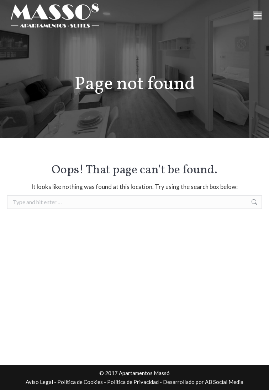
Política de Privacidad (133, 382)
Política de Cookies (80, 382)
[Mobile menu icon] (257, 15)
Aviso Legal (39, 382)
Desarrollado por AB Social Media (203, 382)
